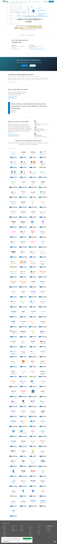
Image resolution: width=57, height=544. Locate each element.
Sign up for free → (24, 65)
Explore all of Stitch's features (13, 135)
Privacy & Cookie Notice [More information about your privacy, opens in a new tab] (6, 541)
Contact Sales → (32, 65)
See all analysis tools (12, 97)
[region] (16, 540)
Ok (27, 538)
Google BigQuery (22, 76)
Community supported (31, 35)
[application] (55, 542)
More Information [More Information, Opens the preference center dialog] (27, 540)
